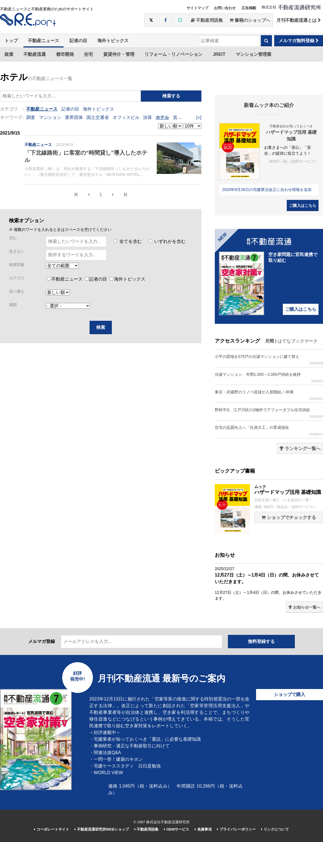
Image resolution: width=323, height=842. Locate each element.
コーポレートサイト (51, 829)
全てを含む (127, 241)
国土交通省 (97, 117)
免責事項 (203, 829)
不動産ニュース (43, 40)
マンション (50, 117)
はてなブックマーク (298, 341)
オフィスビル (126, 117)
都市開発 (65, 54)
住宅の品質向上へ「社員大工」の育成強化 (269, 430)
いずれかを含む (167, 241)
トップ (11, 40)
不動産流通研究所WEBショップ (101, 829)
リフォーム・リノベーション (173, 54)
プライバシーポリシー (236, 829)
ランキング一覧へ (299, 448)
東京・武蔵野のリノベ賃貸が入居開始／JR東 (269, 395)
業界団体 (74, 117)
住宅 (88, 54)
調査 (30, 117)
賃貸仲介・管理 (118, 54)
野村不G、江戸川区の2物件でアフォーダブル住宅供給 (269, 413)
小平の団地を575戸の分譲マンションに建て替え (269, 359)
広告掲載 (249, 8)
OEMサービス (176, 829)
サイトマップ (197, 8)
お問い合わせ (225, 8)
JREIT (219, 54)
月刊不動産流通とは (298, 20)
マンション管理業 (253, 54)
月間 (269, 341)
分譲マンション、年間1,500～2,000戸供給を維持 (269, 377)
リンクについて (275, 829)
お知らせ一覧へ (304, 607)
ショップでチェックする (288, 517)
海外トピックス (113, 40)
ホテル (162, 117)
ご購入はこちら (302, 205)
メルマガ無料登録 (299, 40)
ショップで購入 (289, 694)
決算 (147, 117)
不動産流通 (34, 54)
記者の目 (78, 40)
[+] (198, 117)
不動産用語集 (207, 20)
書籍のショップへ (249, 20)
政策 (8, 54)
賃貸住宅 (182, 117)
